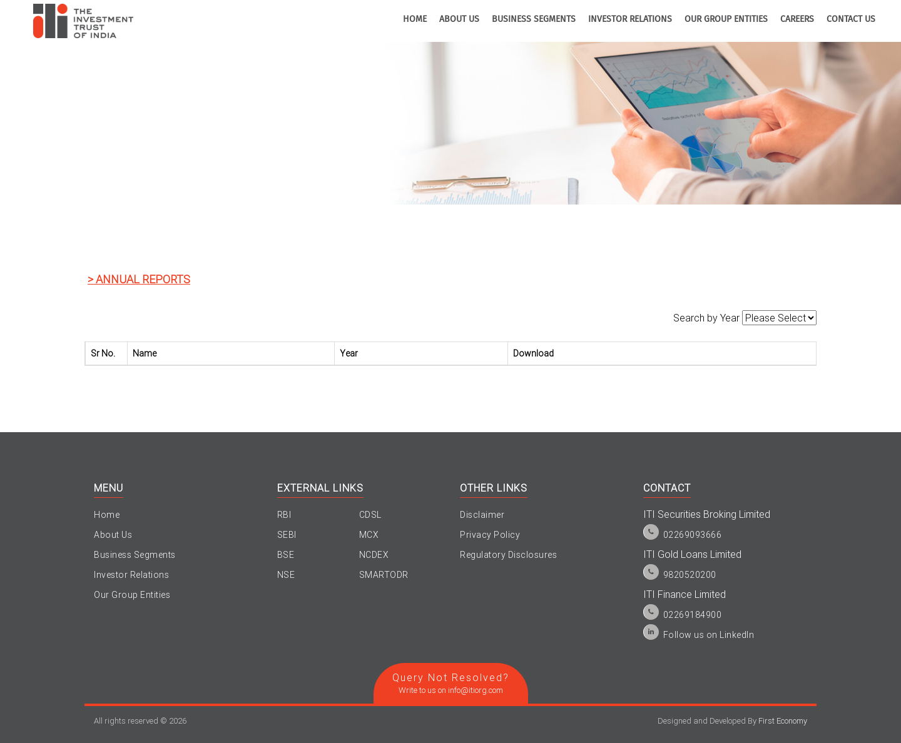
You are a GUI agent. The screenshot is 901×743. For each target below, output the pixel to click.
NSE (286, 574)
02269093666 (692, 534)
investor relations (630, 19)
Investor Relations (131, 574)
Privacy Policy (490, 534)
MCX (369, 534)
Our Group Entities (726, 19)
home (415, 19)
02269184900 (692, 614)
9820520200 (689, 574)
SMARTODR (384, 574)
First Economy (782, 720)
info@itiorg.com (475, 690)
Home (107, 514)
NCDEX (374, 554)
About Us (113, 534)
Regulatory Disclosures (508, 554)
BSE (286, 554)
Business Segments (135, 554)
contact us (851, 19)
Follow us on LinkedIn (709, 634)
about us (459, 19)
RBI (284, 514)
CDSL (370, 514)
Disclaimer (482, 514)
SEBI (287, 534)
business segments (534, 19)
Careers (797, 19)
